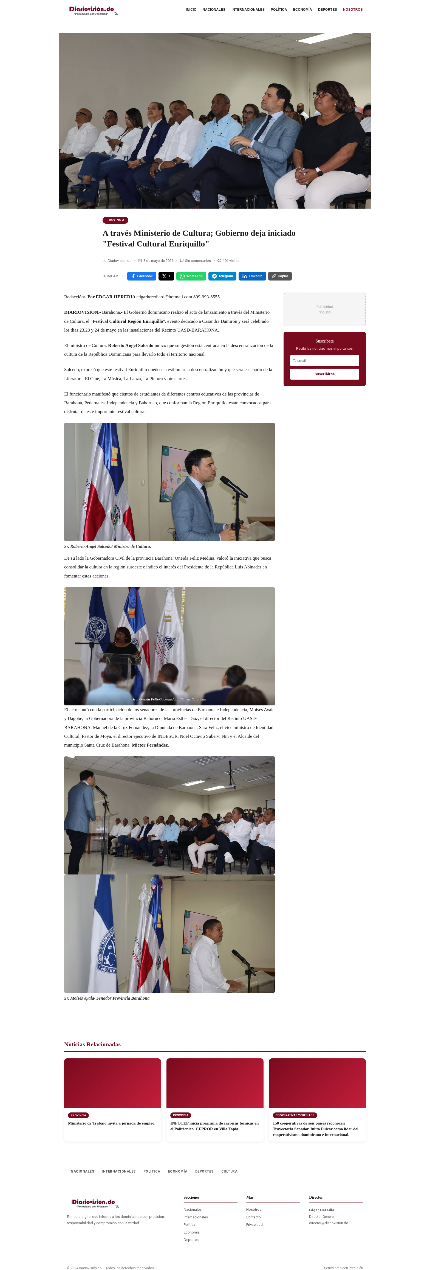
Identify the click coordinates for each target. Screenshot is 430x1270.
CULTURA (229, 1171)
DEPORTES (327, 10)
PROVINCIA (115, 220)
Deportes (191, 1240)
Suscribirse (325, 374)
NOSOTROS (353, 10)
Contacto (253, 1217)
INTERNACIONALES (248, 10)
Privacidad (254, 1225)
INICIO (191, 10)
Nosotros (253, 1209)
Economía (192, 1232)
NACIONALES (214, 10)
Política (189, 1225)
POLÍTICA (279, 10)
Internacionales (196, 1217)
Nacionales (193, 1209)
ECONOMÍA (302, 10)
